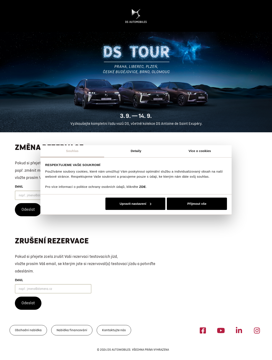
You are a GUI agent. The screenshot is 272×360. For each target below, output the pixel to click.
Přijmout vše (196, 203)
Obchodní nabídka (28, 330)
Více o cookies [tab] (199, 151)
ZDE (142, 186)
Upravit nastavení (135, 203)
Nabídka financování (72, 330)
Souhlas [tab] (72, 151)
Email (19, 186)
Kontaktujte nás (114, 330)
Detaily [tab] (136, 151)
